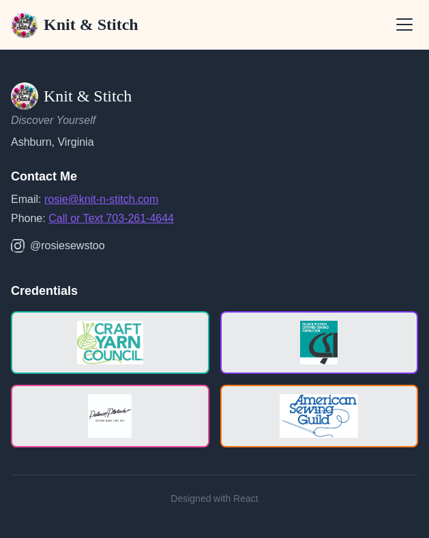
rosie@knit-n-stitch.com (101, 199)
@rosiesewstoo (58, 246)
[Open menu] (404, 24)
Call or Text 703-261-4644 (111, 218)
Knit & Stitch (74, 24)
